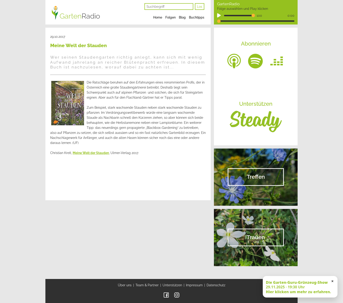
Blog (182, 17)
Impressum (194, 285)
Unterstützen (172, 285)
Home (157, 17)
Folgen (170, 17)
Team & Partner (147, 285)
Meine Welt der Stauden (91, 153)
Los (199, 6)
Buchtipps (196, 17)
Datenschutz (216, 285)
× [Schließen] (332, 281)
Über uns (125, 285)
